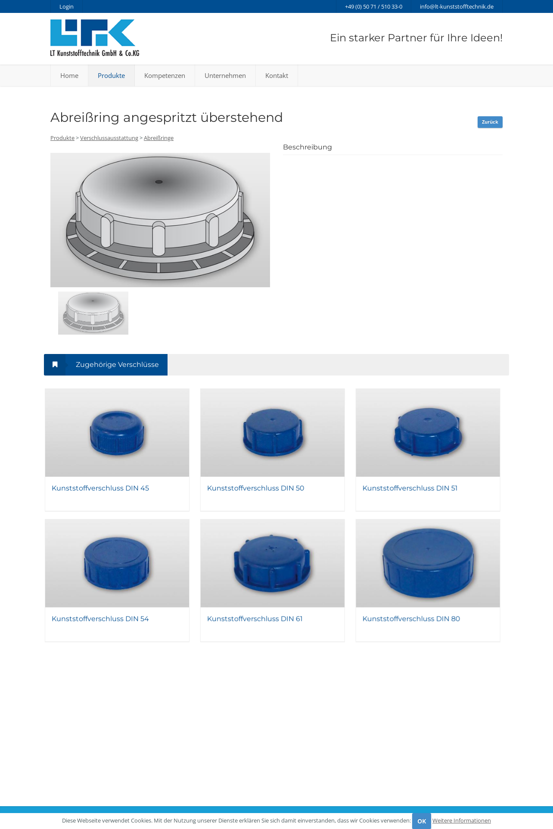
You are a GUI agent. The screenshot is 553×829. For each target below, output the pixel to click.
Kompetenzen (164, 75)
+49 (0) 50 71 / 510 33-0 (373, 6)
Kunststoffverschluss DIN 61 (259, 626)
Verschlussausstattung (109, 138)
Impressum (334, 798)
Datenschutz (298, 798)
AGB (362, 798)
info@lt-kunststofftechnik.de (457, 6)
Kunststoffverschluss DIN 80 (419, 626)
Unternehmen (225, 75)
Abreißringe (159, 138)
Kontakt (276, 75)
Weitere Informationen (461, 820)
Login (66, 6)
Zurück (490, 121)
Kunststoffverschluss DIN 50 (259, 492)
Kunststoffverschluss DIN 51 (418, 492)
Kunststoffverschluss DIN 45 (100, 492)
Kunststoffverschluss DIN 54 (100, 626)
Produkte (111, 75)
